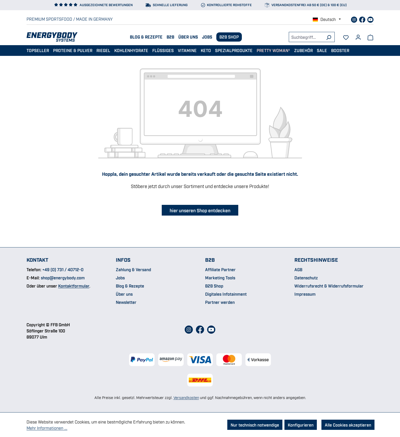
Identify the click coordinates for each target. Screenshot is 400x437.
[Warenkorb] (370, 37)
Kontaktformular (73, 285)
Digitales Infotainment (226, 293)
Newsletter (126, 302)
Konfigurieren (301, 424)
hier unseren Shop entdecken (200, 210)
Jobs (207, 36)
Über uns (188, 36)
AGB (298, 269)
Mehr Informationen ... (47, 427)
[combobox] (306, 37)
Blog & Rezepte (146, 36)
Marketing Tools (220, 277)
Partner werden (220, 302)
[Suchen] (329, 37)
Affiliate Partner (220, 269)
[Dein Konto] (358, 35)
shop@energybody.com (63, 277)
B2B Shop (229, 36)
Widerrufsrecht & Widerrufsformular (329, 285)
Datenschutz (306, 277)
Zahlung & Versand (133, 269)
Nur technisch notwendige (255, 424)
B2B (170, 36)
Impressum (305, 293)
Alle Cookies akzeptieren (348, 424)
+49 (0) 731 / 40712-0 (62, 269)
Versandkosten (186, 397)
